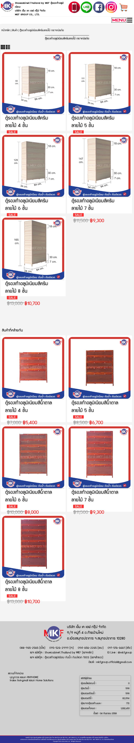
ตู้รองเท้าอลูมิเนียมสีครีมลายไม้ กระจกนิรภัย (42, 30)
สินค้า (15, 30)
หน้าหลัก (5, 30)
